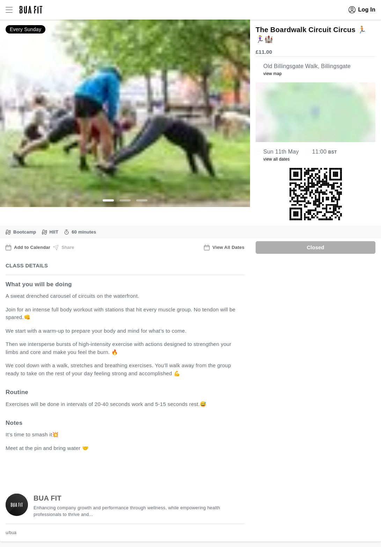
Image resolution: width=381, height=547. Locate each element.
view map (272, 73)
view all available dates (147, 470)
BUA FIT (47, 498)
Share (63, 247)
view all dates (276, 159)
